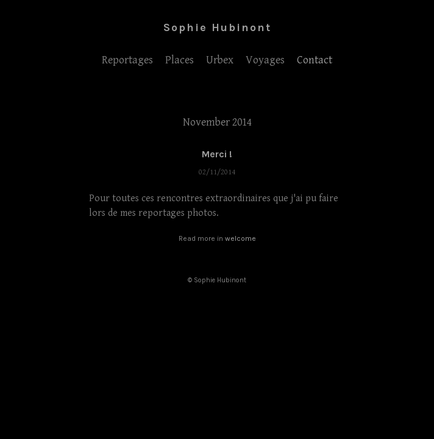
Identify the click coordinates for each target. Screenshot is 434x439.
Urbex (219, 60)
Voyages (265, 60)
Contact (314, 60)
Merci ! (217, 154)
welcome (240, 238)
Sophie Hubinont (217, 27)
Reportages (127, 60)
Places (179, 60)
